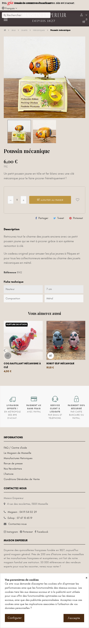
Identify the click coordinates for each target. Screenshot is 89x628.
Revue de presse (13, 463)
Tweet (60, 218)
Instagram (12, 531)
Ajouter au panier (50, 200)
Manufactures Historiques (18, 458)
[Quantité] (17, 200)
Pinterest (78, 218)
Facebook (42, 531)
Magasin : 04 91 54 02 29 (22, 512)
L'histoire (8, 474)
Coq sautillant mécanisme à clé (22, 365)
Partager (43, 218)
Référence (10, 272)
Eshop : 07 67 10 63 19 (20, 518)
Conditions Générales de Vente (22, 479)
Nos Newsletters (13, 468)
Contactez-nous (17, 524)
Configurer (15, 618)
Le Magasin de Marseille (17, 453)
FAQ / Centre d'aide (15, 447)
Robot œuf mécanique (60, 363)
